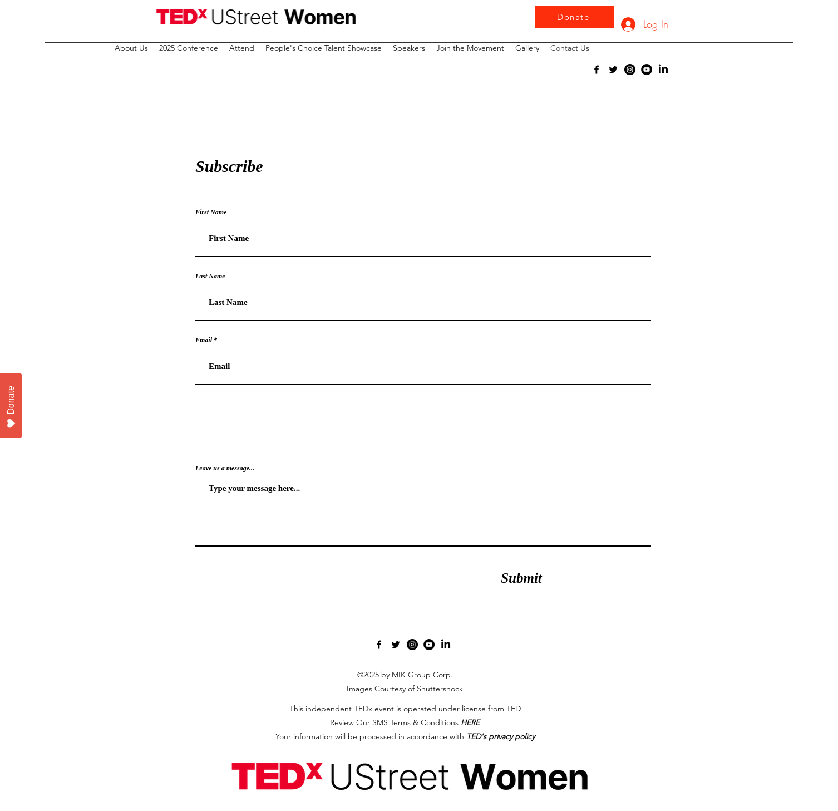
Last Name (210, 276)
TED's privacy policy (500, 736)
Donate (11, 407)
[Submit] (521, 577)
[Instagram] (629, 69)
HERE (470, 722)
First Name (210, 212)
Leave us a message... (224, 468)
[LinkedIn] (663, 69)
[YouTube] (646, 69)
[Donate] (574, 17)
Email (203, 340)
